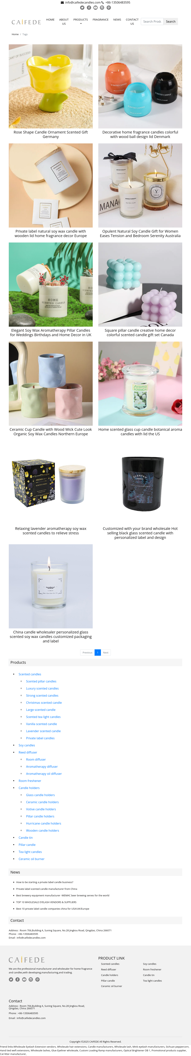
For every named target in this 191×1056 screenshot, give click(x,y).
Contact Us (132, 22)
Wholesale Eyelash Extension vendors (35, 1046)
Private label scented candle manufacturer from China (46, 889)
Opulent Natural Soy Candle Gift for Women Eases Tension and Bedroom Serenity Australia (140, 233)
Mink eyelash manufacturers (148, 1046)
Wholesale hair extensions (72, 1046)
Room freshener (30, 781)
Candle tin (26, 838)
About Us (64, 22)
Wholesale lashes (40, 1050)
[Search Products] (152, 21)
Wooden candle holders (42, 830)
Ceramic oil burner (32, 859)
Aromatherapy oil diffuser (44, 774)
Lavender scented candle (43, 731)
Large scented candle (41, 710)
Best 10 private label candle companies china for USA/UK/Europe (52, 908)
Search (171, 21)
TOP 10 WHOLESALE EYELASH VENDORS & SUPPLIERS (46, 902)
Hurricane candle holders (43, 823)
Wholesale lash (122, 1046)
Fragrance (101, 19)
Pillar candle (27, 845)
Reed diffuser (28, 752)
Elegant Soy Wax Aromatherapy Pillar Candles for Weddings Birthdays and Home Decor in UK (50, 332)
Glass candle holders (40, 795)
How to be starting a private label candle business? (44, 882)
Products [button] (80, 19)
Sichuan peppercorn (177, 1046)
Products (18, 662)
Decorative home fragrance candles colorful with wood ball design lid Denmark (140, 134)
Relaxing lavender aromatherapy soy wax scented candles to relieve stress (50, 530)
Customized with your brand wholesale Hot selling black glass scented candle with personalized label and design (140, 533)
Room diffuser (36, 759)
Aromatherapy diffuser (42, 767)
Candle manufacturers (100, 1046)
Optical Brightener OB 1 (136, 1050)
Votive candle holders (41, 809)
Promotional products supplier (168, 1050)
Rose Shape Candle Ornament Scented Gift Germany (51, 134)
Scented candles (30, 674)
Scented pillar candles (41, 681)
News (117, 19)
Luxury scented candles (42, 688)
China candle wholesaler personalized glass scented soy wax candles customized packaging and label (51, 637)
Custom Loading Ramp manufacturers (100, 1050)
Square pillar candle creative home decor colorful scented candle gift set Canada (140, 332)
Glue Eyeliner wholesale (64, 1050)
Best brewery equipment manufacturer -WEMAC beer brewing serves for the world (62, 895)
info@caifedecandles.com (83, 2)
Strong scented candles (42, 695)
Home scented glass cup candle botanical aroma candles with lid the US (140, 431)
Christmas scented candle (44, 703)
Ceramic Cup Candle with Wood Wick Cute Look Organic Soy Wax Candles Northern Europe (51, 431)
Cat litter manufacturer (13, 1054)
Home (50, 19)
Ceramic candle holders (42, 802)
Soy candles (27, 745)
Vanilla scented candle (41, 724)
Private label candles (40, 738)
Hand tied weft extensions (14, 1050)
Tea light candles (30, 852)
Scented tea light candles (43, 717)
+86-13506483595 (117, 2)
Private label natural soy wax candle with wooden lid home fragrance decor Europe (51, 233)
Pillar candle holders (40, 816)
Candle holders (29, 788)
